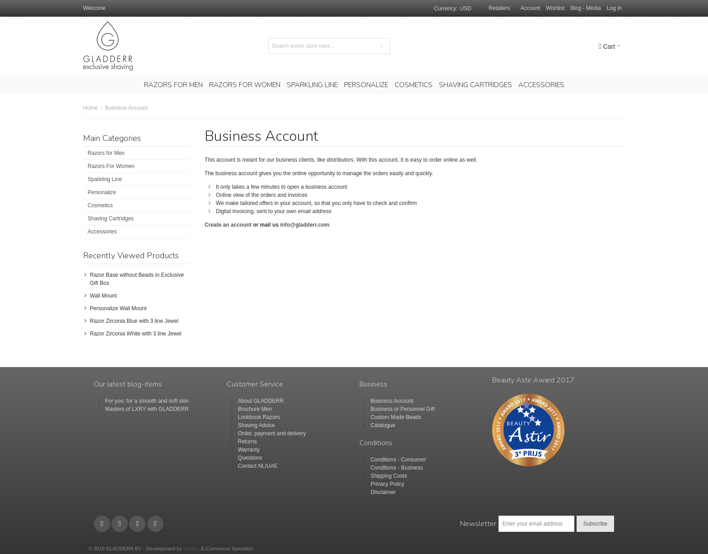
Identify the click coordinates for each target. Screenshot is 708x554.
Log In (614, 8)
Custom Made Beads (396, 417)
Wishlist (555, 8)
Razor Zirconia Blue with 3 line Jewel (134, 321)
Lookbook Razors (259, 417)
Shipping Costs (389, 476)
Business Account (392, 401)
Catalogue (383, 425)
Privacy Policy (388, 484)
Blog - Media (585, 8)
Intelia (189, 548)
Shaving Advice (256, 425)
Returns (247, 441)
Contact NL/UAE (258, 466)
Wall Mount (103, 296)
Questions (250, 458)
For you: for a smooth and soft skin (147, 401)
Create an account (229, 225)
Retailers (499, 8)
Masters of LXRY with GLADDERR (147, 409)
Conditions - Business (397, 468)
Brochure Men (255, 409)
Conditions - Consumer (398, 459)
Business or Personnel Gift (403, 409)
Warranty (249, 450)
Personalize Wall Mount (118, 308)
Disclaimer (383, 492)
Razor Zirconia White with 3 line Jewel (136, 334)
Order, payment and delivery (272, 433)
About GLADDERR (261, 401)
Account (530, 8)
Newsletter (478, 524)
